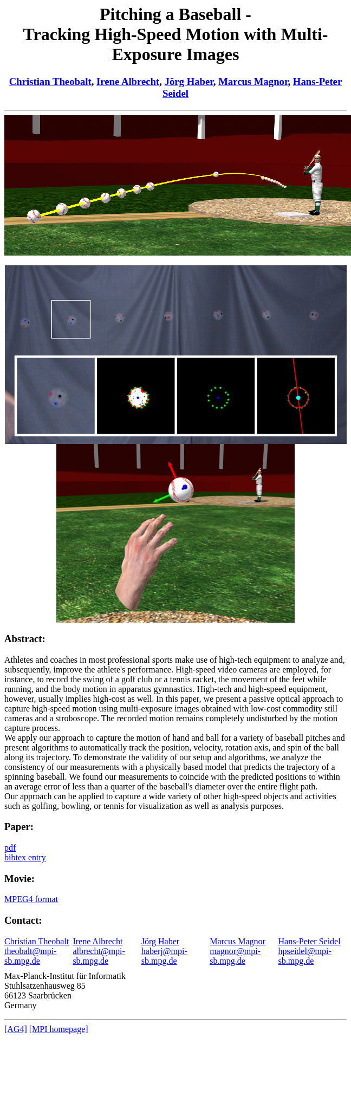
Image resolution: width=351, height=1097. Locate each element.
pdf (10, 847)
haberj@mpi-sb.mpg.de (164, 955)
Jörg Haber (189, 81)
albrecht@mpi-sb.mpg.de (99, 955)
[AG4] (15, 1029)
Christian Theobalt (50, 81)
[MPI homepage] (58, 1029)
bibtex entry (25, 857)
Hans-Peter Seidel (309, 941)
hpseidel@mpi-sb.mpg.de (305, 955)
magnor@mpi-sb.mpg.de (235, 955)
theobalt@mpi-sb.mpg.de (30, 955)
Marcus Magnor (253, 81)
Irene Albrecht (127, 81)
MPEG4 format (31, 899)
